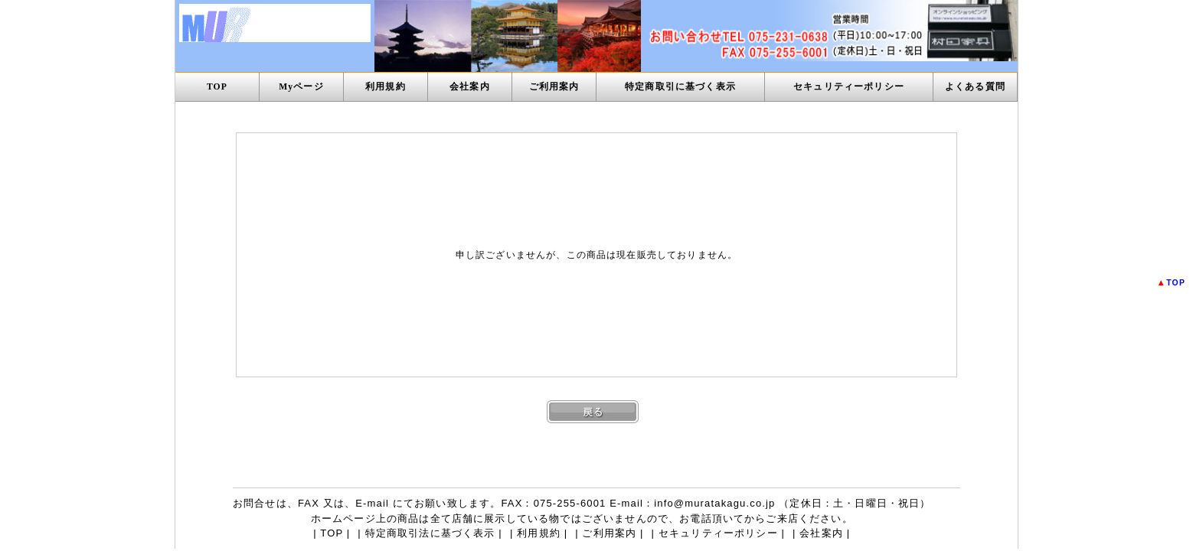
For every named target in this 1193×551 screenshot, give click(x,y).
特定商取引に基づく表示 (680, 87)
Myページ (301, 87)
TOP (217, 87)
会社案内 (469, 87)
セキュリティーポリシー (848, 87)
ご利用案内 (554, 87)
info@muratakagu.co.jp (714, 503)
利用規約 (385, 87)
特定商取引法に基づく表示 (430, 533)
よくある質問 (975, 87)
